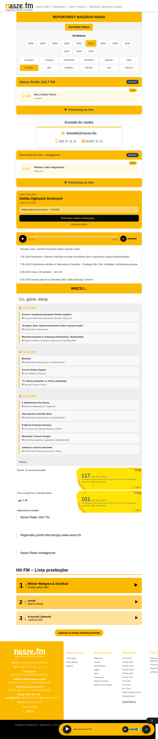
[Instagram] (32, 711)
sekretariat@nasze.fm (37, 674)
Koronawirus (99, 677)
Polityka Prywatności (26, 724)
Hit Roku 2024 (127, 666)
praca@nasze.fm (33, 702)
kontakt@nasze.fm (81, 133)
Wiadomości (60, 6)
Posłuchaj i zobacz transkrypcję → (79, 218)
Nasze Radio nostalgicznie (38, 553)
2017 (67, 51)
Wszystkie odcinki (79, 224)
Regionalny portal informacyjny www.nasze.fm (51, 535)
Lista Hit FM (126, 658)
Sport (72, 6)
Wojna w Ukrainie (101, 681)
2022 (79, 43)
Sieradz (97, 662)
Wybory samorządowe (103, 685)
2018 (127, 43)
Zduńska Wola (99, 666)
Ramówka (95, 6)
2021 (91, 43)
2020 (103, 43)
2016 (79, 51)
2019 (115, 43)
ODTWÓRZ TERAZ (79, 27)
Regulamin (46, 724)
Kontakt (118, 6)
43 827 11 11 (94, 141)
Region (97, 669)
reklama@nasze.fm (41, 682)
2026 (30, 43)
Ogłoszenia (107, 6)
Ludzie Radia (71, 658)
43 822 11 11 (23, 682)
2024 (55, 43)
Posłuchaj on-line (79, 109)
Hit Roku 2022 (127, 673)
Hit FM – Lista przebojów (42, 570)
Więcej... (79, 288)
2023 (67, 43)
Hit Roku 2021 (127, 677)
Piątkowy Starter (128, 696)
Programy (82, 6)
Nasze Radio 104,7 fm (35, 517)
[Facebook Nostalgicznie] (29, 711)
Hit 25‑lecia (126, 681)
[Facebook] (27, 711)
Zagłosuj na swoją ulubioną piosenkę (79, 632)
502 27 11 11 (67, 141)
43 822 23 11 (17, 674)
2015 (91, 51)
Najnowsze (98, 658)
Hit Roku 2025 (127, 662)
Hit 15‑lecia (126, 688)
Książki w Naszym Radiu (131, 692)
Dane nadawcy (29, 706)
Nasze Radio (44, 6)
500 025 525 (27, 697)
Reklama (69, 666)
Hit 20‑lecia (126, 685)
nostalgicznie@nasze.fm (47, 697)
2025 (42, 43)
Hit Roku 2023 (127, 669)
